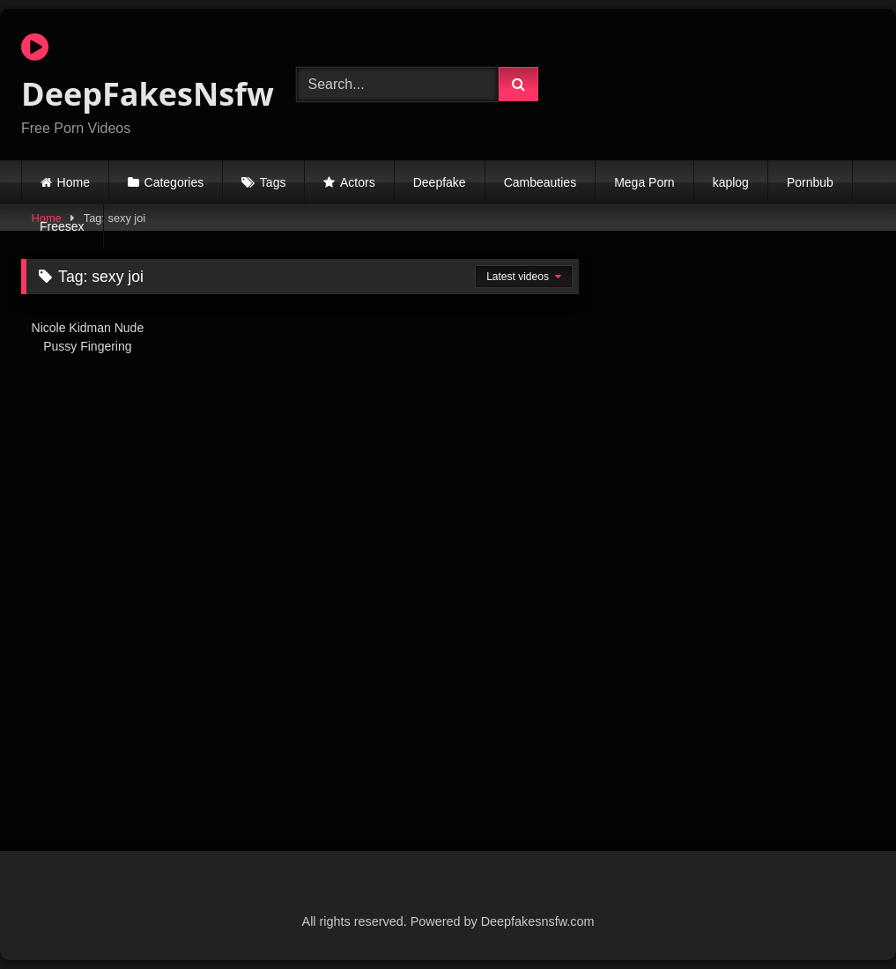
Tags (273, 182)
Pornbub (810, 182)
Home (73, 182)
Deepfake (439, 182)
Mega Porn (644, 182)
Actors (357, 182)
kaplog (731, 182)
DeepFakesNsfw (138, 73)
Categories (174, 182)
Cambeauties (540, 182)
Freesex (62, 226)
